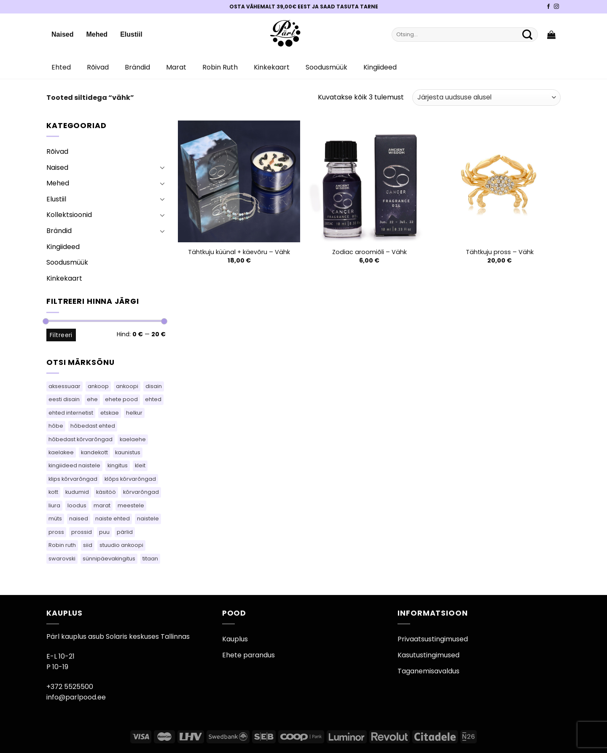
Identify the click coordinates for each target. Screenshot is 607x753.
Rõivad (98, 67)
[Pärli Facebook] (548, 7)
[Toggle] (162, 167)
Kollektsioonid (69, 215)
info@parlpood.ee (76, 697)
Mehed (96, 34)
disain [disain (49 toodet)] (153, 386)
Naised (62, 34)
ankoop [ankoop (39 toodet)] (98, 386)
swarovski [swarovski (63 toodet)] (61, 558)
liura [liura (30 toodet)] (54, 505)
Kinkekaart (272, 67)
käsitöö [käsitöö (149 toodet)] (106, 492)
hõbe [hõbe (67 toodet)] (55, 425)
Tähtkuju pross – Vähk (500, 252)
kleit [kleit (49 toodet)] (140, 465)
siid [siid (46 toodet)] (87, 545)
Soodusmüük (326, 67)
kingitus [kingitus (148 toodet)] (117, 465)
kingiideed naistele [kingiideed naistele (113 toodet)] (74, 465)
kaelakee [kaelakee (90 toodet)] (61, 452)
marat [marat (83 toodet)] (102, 505)
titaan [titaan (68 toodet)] (150, 558)
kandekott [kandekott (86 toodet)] (94, 452)
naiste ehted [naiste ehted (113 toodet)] (112, 518)
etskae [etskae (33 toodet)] (109, 412)
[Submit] (527, 34)
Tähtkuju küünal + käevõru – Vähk (239, 252)
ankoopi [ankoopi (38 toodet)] (127, 386)
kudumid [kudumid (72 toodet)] (77, 492)
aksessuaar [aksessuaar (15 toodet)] (64, 386)
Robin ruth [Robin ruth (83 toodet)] (62, 545)
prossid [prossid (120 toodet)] (81, 532)
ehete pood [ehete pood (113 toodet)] (121, 399)
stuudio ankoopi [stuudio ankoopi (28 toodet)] (121, 545)
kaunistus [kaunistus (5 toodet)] (127, 452)
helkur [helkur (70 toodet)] (134, 412)
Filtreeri (61, 335)
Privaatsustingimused (433, 639)
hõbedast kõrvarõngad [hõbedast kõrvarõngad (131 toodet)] (80, 439)
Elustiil (131, 34)
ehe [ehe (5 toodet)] (92, 399)
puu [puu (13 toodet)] (104, 532)
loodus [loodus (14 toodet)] (76, 505)
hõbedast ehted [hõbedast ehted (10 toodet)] (92, 425)
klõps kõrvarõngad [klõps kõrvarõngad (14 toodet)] (130, 478)
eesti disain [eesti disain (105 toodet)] (64, 399)
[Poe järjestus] (486, 97)
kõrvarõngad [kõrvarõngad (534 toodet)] (141, 492)
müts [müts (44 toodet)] (55, 518)
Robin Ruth (220, 67)
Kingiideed (380, 67)
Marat (176, 67)
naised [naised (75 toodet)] (78, 518)
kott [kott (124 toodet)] (53, 492)
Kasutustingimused (428, 655)
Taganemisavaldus (428, 671)
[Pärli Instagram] (556, 7)
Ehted (61, 67)
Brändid (137, 67)
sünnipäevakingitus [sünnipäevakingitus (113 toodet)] (109, 558)
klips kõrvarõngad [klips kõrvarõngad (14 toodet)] (72, 478)
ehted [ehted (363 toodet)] (153, 399)
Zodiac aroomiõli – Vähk (369, 252)
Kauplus (235, 639)
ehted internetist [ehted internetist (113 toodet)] (70, 412)
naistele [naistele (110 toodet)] (148, 518)
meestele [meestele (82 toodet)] (131, 505)
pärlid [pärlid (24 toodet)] (125, 532)
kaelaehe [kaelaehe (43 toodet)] (133, 439)
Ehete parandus (248, 655)
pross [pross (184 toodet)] (56, 532)
